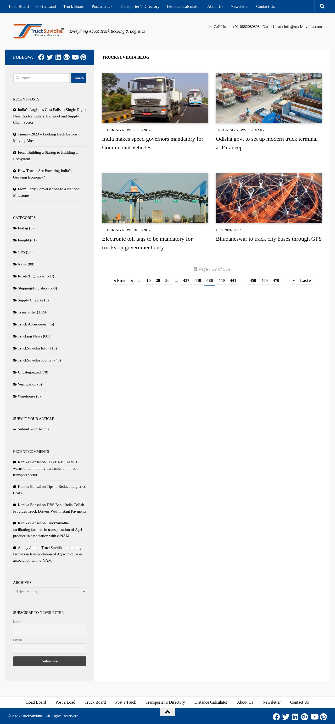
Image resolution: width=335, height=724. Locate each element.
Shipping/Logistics (32, 288)
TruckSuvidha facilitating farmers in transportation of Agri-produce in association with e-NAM (48, 529)
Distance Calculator (183, 6)
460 (264, 280)
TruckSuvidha (32, 716)
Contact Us (265, 6)
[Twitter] (50, 57)
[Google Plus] (66, 57)
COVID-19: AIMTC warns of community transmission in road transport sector (46, 468)
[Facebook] (41, 57)
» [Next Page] (294, 280)
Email (17, 640)
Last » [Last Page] (305, 280)
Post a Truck (102, 6)
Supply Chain (28, 300)
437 (186, 280)
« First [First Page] (120, 280)
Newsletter (240, 6)
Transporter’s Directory (139, 6)
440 (222, 280)
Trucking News (117, 130)
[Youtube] (75, 57)
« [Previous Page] (132, 280)
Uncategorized (29, 372)
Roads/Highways (31, 276)
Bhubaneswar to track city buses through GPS (269, 238)
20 (158, 280)
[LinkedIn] (58, 57)
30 (167, 280)
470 (276, 280)
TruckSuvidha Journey (35, 360)
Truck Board (74, 6)
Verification (27, 384)
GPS (219, 230)
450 (253, 280)
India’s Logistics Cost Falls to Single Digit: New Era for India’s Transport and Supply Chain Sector (49, 116)
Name (17, 622)
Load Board (19, 6)
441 (233, 280)
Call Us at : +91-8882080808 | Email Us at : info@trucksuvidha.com (268, 27)
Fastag (23, 228)
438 (198, 280)
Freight (23, 240)
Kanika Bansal (29, 462)
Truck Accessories (32, 324)
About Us (215, 6)
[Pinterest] (83, 57)
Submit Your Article (33, 429)
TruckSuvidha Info (32, 348)
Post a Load (46, 6)
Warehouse (26, 396)
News (22, 264)
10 (149, 280)
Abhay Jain (27, 547)
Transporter (27, 312)
